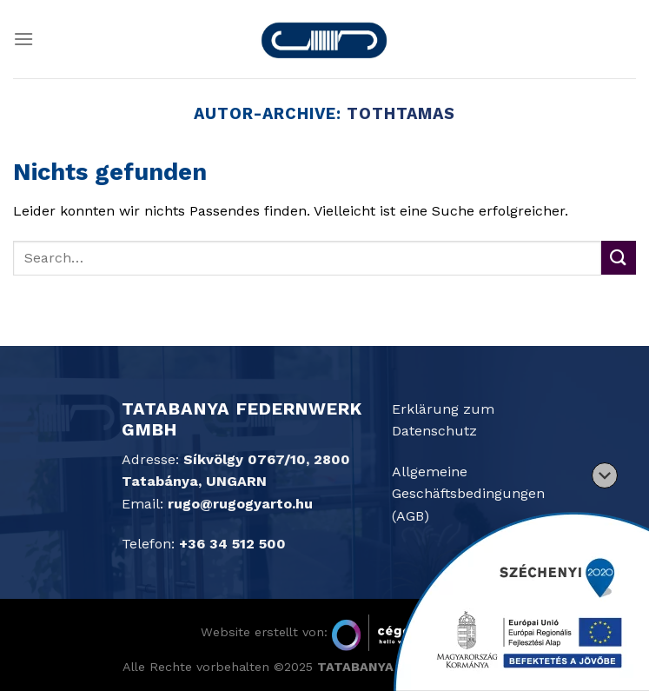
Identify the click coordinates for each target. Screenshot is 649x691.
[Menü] (23, 38)
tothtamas (400, 113)
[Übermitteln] (618, 258)
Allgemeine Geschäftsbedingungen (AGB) (468, 493)
